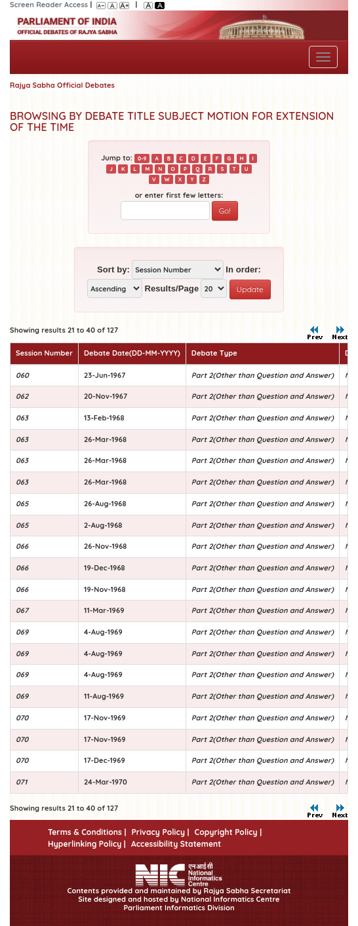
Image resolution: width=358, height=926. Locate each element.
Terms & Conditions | (87, 832)
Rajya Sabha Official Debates (62, 85)
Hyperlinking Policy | (87, 844)
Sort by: (113, 269)
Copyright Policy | (228, 832)
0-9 (142, 158)
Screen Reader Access (49, 4)
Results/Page (171, 288)
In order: (243, 269)
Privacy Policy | (160, 832)
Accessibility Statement (176, 844)
